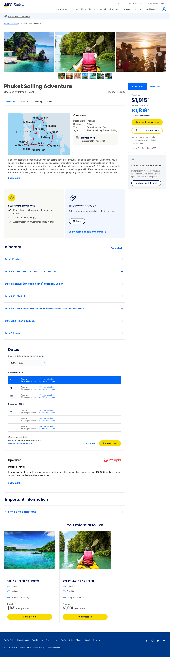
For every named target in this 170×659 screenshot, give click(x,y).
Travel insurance (151, 9)
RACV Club (9, 642)
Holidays (74, 9)
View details (29, 618)
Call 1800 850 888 (147, 130)
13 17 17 (127, 4)
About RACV (61, 642)
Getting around (99, 9)
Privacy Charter (75, 642)
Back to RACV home (157, 4)
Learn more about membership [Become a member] (86, 231)
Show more (14, 177)
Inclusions (25, 101)
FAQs (119, 4)
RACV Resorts (62, 9)
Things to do (85, 9)
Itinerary (38, 101)
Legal (87, 642)
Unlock (77, 221)
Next (160, 54)
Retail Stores (37, 642)
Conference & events (133, 9)
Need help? (156, 86)
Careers (49, 642)
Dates (49, 101)
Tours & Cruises (11, 24)
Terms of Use (98, 642)
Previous (10, 54)
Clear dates (89, 445)
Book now (137, 86)
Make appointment (146, 183)
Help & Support (139, 4)
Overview (10, 101)
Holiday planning (115, 9)
